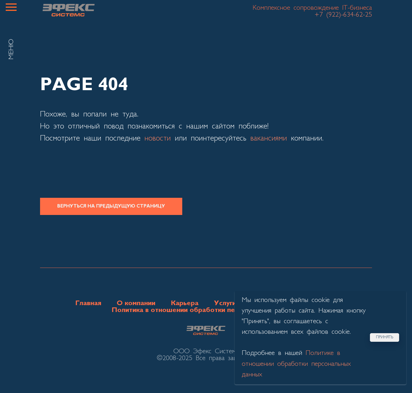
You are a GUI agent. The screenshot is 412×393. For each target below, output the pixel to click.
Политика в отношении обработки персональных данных (206, 310)
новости (157, 139)
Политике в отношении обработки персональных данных (296, 364)
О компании (136, 303)
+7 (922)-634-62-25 (343, 14)
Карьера (185, 303)
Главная (88, 303)
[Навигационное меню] (11, 7)
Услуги (225, 303)
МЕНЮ (11, 49)
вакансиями (268, 139)
